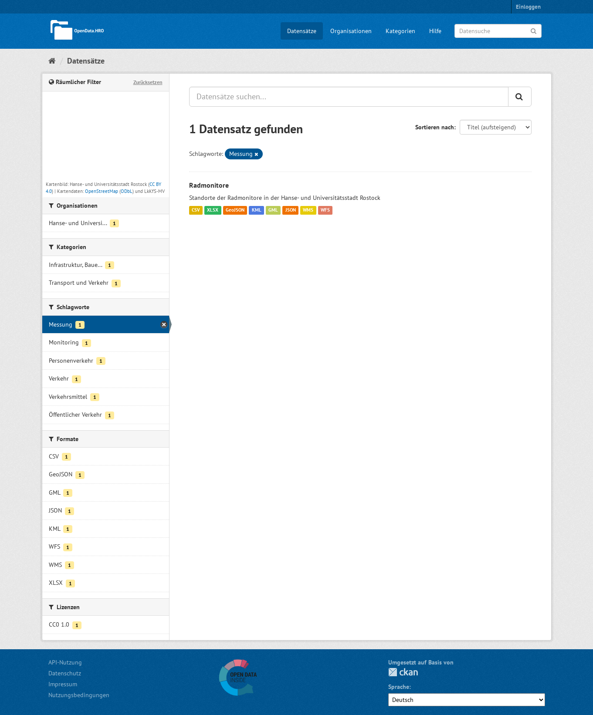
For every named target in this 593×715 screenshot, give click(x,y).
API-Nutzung (65, 662)
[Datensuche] (498, 31)
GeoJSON (235, 210)
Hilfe (435, 31)
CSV (196, 210)
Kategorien (400, 31)
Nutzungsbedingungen (78, 695)
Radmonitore (209, 185)
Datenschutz (64, 673)
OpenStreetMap (101, 191)
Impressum (62, 684)
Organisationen (351, 31)
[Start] (52, 61)
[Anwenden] (533, 30)
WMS (308, 210)
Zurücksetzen (148, 82)
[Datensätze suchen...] (348, 97)
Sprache (398, 687)
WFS (325, 210)
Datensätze (301, 31)
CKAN (403, 672)
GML (273, 210)
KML (256, 210)
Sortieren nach (434, 127)
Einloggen (528, 6)
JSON (290, 210)
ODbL (126, 191)
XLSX (212, 210)
